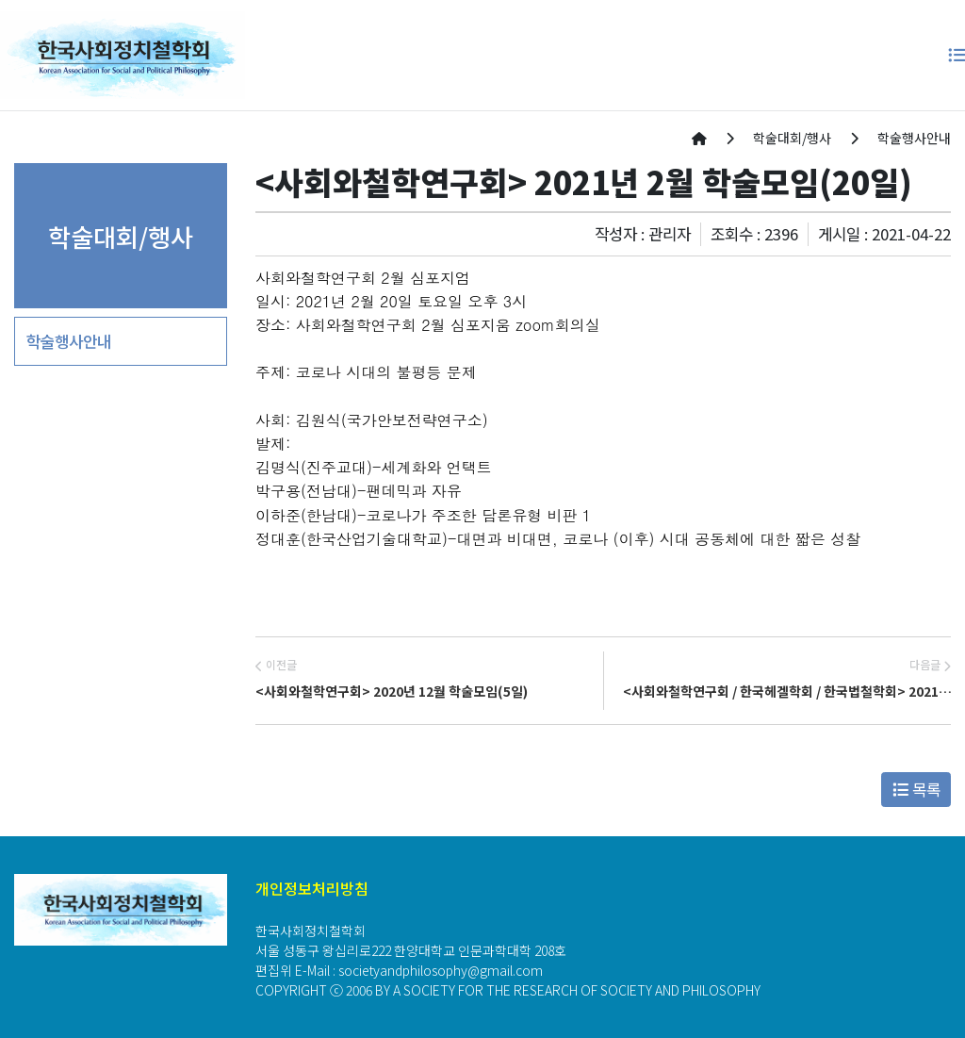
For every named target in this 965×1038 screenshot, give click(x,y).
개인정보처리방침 (311, 888)
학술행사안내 (68, 341)
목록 (916, 789)
